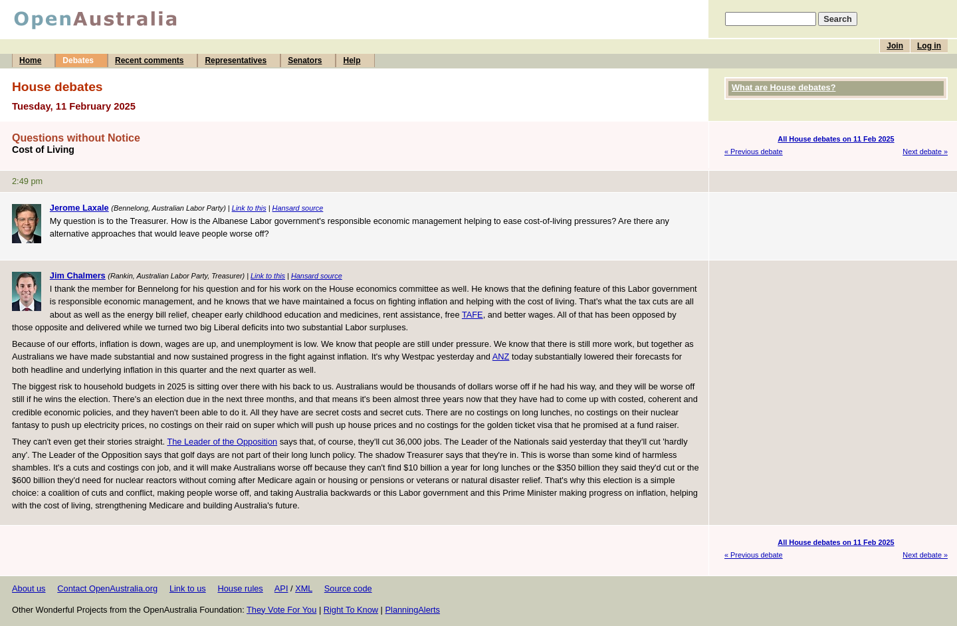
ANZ (501, 357)
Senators (305, 60)
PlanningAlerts (413, 610)
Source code (348, 588)
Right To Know (351, 610)
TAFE (472, 315)
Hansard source (298, 208)
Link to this (249, 208)
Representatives (235, 60)
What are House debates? (783, 87)
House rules (240, 588)
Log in (929, 46)
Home (30, 60)
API (281, 588)
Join (895, 46)
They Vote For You (281, 610)
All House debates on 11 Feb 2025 (836, 139)
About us (29, 588)
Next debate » (925, 152)
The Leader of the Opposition (222, 442)
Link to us (187, 588)
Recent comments (149, 60)
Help (351, 60)
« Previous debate (753, 152)
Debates (78, 60)
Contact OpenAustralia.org (107, 588)
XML (303, 588)
